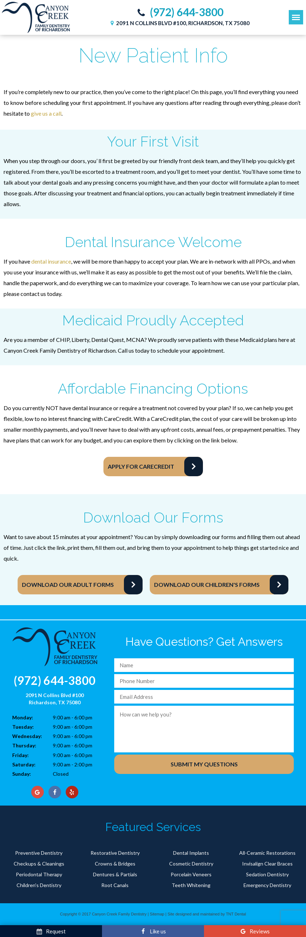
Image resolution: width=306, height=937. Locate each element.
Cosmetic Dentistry (191, 864)
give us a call (46, 113)
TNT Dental (236, 914)
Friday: (20, 755)
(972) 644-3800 (178, 12)
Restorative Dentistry (115, 853)
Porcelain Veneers (191, 874)
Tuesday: (23, 727)
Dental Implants (191, 853)
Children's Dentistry (39, 885)
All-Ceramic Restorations (267, 853)
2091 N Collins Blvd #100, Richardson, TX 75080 (179, 23)
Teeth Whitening (191, 885)
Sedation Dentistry (267, 874)
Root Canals (115, 885)
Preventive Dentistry (38, 853)
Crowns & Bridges (115, 864)
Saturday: (24, 764)
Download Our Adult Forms (68, 584)
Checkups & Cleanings (39, 864)
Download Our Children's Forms (207, 584)
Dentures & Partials (115, 874)
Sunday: (21, 774)
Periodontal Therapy (39, 874)
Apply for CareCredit (141, 466)
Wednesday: (27, 736)
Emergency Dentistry (267, 885)
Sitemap (157, 914)
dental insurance (51, 261)
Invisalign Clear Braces (267, 864)
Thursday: (24, 745)
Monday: (22, 717)
